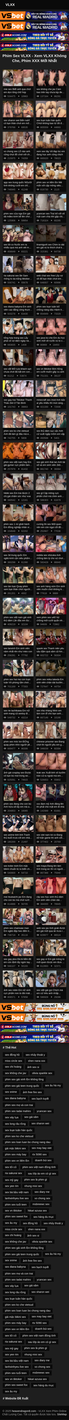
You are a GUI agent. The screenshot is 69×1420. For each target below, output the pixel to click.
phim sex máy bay (15, 1154)
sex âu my (11, 1222)
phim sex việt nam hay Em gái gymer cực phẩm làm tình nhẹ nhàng (17, 465)
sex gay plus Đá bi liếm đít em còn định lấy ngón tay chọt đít (17, 962)
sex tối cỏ (11, 1167)
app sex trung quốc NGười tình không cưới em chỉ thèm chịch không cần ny (18, 185)
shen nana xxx (36, 1060)
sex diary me (42, 1191)
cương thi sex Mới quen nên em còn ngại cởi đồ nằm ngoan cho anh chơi (50, 527)
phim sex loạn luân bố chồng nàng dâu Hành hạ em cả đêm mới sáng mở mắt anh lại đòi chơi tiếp (50, 311)
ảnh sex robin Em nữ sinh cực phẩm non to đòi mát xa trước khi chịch (17, 993)
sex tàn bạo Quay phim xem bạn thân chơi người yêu (17, 589)
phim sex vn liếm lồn (17, 1160)
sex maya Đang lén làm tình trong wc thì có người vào (50, 868)
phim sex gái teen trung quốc (22, 1085)
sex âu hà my (53, 1085)
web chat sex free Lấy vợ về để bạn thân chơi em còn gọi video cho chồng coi (50, 280)
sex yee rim (12, 1186)
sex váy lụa (11, 1117)
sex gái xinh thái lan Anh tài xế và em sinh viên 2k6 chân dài (51, 465)
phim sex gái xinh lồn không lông (24, 1079)
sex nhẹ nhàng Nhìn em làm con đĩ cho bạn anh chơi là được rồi (49, 713)
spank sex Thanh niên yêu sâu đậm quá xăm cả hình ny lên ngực (50, 651)
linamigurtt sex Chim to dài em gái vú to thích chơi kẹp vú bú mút (51, 247)
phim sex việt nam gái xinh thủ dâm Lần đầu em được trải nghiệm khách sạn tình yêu (18, 622)
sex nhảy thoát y (35, 1054)
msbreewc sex (41, 1204)
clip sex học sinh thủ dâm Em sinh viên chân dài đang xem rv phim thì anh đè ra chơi (50, 901)
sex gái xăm (31, 1117)
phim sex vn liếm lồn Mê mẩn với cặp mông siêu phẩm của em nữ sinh (49, 185)
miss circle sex (13, 1060)
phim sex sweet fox (16, 1216)
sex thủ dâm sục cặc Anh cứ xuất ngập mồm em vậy (51, 432)
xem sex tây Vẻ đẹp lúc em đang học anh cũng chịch (51, 153)
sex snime (11, 1091)
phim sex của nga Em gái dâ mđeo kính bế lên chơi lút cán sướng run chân (17, 216)
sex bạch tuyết (40, 1098)
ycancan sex (44, 1111)
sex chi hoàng (13, 1066)
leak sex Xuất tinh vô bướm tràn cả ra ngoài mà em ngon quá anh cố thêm (51, 775)
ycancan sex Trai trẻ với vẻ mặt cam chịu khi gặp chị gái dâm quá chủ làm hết (51, 216)
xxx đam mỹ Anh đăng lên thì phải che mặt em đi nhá (50, 805)
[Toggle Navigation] (61, 5)
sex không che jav (15, 1073)
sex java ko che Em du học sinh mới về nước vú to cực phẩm (51, 340)
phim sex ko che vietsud (19, 1136)
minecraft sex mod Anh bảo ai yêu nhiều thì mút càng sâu (51, 402)
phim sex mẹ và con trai (19, 1105)
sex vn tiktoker (13, 1210)
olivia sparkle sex (42, 1073)
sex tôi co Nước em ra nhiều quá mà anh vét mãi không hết (17, 247)
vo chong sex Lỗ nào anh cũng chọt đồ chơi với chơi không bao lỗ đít (18, 154)
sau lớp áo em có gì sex (42, 1173)
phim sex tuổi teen (16, 1204)
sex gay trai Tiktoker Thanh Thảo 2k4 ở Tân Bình (18, 401)
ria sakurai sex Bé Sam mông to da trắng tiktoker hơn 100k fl (17, 278)
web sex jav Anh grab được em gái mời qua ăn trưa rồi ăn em (51, 931)
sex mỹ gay (11, 1179)
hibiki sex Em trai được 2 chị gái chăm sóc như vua (17, 495)
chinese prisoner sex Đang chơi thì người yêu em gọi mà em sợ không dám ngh (51, 744)
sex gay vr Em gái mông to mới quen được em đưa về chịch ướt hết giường (51, 962)
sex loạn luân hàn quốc (18, 1130)
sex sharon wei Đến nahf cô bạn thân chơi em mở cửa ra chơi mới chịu (17, 123)
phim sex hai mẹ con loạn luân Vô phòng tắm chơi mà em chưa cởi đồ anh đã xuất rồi (18, 684)
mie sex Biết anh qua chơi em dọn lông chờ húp (17, 91)
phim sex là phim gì (35, 1179)
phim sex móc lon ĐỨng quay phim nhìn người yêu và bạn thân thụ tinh (17, 744)
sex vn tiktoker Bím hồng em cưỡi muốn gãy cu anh (50, 370)
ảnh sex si (33, 1067)
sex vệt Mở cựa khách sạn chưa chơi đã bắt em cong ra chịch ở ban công (17, 371)
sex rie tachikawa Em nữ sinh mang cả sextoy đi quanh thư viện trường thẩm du (17, 715)
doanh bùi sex (43, 1160)
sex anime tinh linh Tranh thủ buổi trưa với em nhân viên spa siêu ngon (17, 837)
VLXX (10, 5)
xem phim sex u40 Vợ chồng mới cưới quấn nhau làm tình (51, 620)
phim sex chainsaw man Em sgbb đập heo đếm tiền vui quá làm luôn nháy (18, 931)
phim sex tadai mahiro (18, 1111)
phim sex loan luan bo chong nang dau (27, 1142)
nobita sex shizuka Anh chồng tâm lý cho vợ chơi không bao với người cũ (50, 558)
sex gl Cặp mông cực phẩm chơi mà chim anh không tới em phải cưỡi (49, 496)
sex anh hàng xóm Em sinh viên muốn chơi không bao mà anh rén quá (51, 589)
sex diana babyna (15, 1098)
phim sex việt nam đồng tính (39, 1167)
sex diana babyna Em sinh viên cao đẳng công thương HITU (18, 309)
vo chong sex (42, 1198)
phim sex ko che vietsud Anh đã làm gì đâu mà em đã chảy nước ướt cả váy (17, 433)
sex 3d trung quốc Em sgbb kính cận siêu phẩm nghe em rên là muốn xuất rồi (17, 560)
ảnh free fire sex (32, 1092)
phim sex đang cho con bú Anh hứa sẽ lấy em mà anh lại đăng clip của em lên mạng (18, 808)
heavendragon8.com (24, 1411)
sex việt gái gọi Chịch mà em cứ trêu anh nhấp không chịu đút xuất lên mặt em (51, 995)
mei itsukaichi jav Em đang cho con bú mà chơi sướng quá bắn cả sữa (18, 899)
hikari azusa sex (37, 1210)
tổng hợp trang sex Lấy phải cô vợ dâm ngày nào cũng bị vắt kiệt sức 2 (17, 340)
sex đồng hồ (12, 1054)
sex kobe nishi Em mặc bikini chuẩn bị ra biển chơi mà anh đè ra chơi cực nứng (18, 870)
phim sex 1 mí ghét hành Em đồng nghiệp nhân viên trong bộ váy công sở (18, 527)
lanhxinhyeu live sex (17, 1198)
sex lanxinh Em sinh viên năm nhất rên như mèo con (18, 650)
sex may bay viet (42, 1148)
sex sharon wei (40, 1123)
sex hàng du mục (43, 1216)
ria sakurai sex (13, 1173)
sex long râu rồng (15, 1123)
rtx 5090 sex (39, 1154)
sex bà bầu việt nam (17, 1192)
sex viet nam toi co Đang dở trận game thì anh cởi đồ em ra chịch (49, 837)
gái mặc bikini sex (15, 1148)
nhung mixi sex (33, 1186)
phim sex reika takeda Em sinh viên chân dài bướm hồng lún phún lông (50, 682)
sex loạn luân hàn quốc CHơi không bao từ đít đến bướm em (50, 123)
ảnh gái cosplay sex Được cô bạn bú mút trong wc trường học (17, 775)
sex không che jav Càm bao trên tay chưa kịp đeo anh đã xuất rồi (50, 92)
